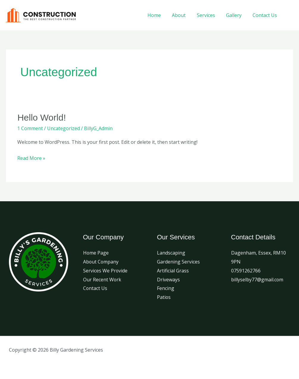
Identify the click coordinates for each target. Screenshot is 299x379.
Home (161, 15)
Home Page (96, 252)
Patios (164, 297)
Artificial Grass (173, 270)
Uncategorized (63, 128)
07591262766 (246, 270)
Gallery (236, 15)
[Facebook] (291, 15)
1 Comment (30, 128)
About (184, 15)
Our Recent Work (102, 279)
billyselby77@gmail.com (257, 279)
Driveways (168, 279)
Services (210, 15)
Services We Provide (105, 270)
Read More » (31, 157)
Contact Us (265, 15)
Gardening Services (178, 261)
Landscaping (171, 252)
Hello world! (41, 117)
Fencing (165, 288)
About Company (101, 261)
